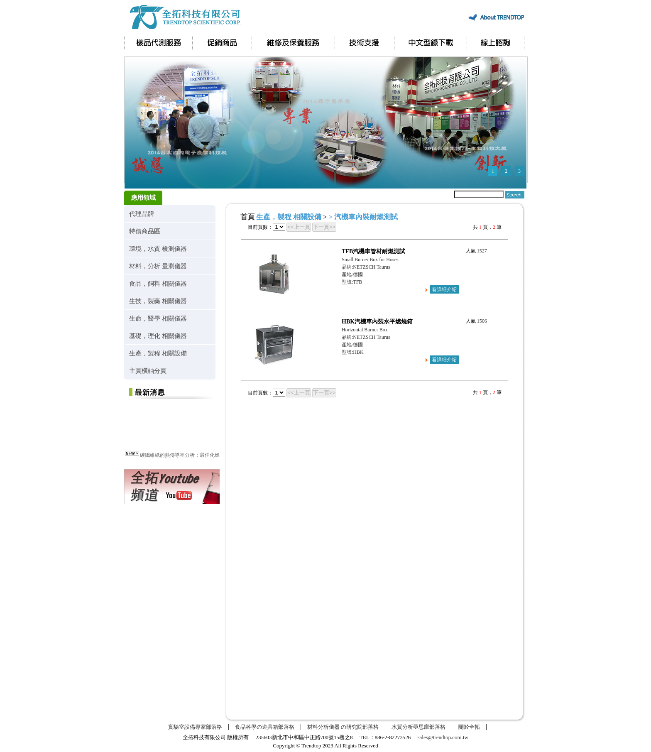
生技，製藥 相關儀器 (158, 300)
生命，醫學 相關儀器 (158, 318)
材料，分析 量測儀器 (158, 265)
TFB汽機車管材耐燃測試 (373, 251)
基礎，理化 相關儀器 (158, 335)
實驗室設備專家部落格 (195, 727)
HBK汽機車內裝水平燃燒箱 (377, 321)
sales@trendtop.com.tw (443, 737)
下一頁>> (324, 227)
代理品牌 (141, 213)
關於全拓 (469, 727)
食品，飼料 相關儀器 (158, 283)
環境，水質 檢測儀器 (158, 248)
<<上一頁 (298, 227)
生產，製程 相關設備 (158, 353)
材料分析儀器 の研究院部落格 (343, 727)
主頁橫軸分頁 (147, 370)
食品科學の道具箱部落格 (264, 727)
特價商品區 (144, 231)
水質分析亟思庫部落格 (418, 727)
